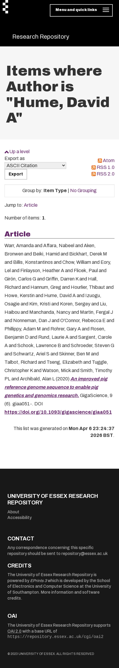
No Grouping (83, 190)
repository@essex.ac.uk (84, 553)
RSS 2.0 (106, 173)
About (13, 512)
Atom (109, 160)
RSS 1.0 (106, 167)
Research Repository (40, 36)
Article (31, 205)
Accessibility (19, 517)
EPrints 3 (38, 580)
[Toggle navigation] (81, 10)
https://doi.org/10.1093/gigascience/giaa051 (58, 412)
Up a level (19, 151)
